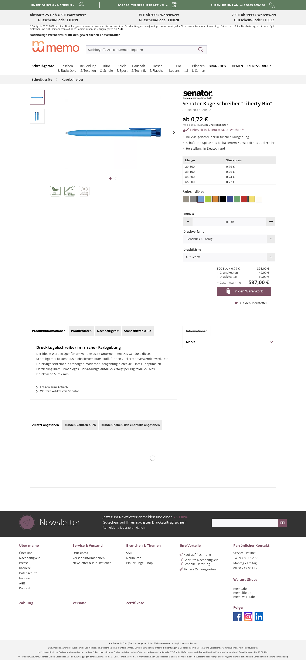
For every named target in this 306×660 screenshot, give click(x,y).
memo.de (240, 589)
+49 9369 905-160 (245, 558)
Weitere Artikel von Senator (57, 391)
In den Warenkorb (245, 291)
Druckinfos (80, 553)
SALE (129, 553)
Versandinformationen (89, 558)
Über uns (25, 553)
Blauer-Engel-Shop (139, 563)
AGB (120, 28)
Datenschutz (28, 573)
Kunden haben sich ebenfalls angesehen (130, 425)
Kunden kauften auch (80, 425)
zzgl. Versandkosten (216, 124)
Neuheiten (133, 558)
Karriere (25, 568)
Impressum (27, 578)
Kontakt (24, 588)
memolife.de (242, 593)
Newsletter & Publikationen (92, 563)
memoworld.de (244, 597)
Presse (23, 563)
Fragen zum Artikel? (52, 387)
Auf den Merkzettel (251, 303)
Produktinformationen (48, 331)
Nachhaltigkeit (29, 558)
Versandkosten (189, 643)
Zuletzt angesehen (45, 425)
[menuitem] (146, 49)
